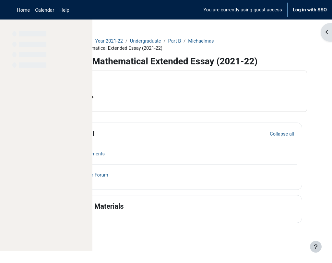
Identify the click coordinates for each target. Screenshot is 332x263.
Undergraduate (204, 41)
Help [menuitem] (64, 10)
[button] (116, 145)
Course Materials (154, 218)
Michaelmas (261, 41)
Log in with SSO (310, 10)
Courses (114, 41)
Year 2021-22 (167, 41)
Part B (234, 41)
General (139, 145)
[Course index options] (84, 29)
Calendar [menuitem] (44, 10)
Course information (129, 109)
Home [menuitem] (23, 10)
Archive (138, 41)
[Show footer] (316, 247)
